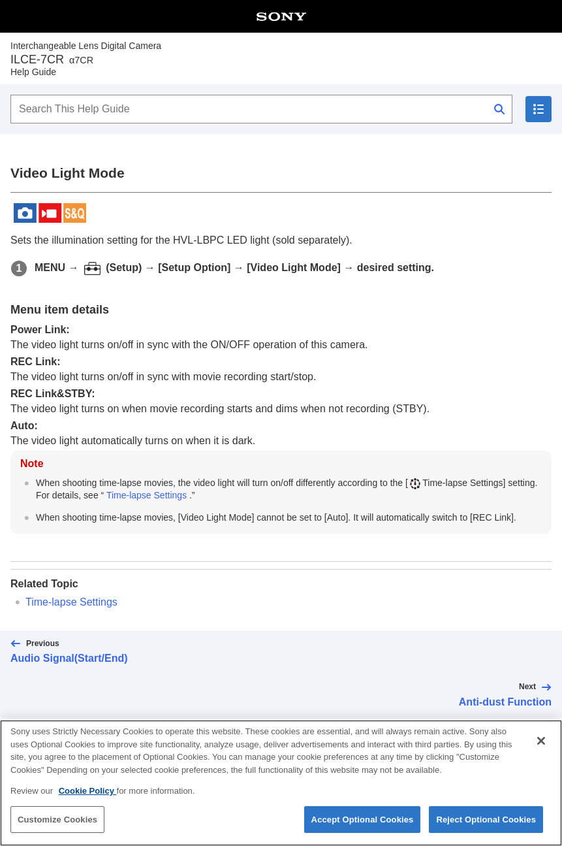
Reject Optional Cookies (486, 829)
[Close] (541, 750)
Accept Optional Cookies (362, 829)
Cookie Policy (88, 800)
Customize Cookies (57, 829)
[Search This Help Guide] (261, 109)
